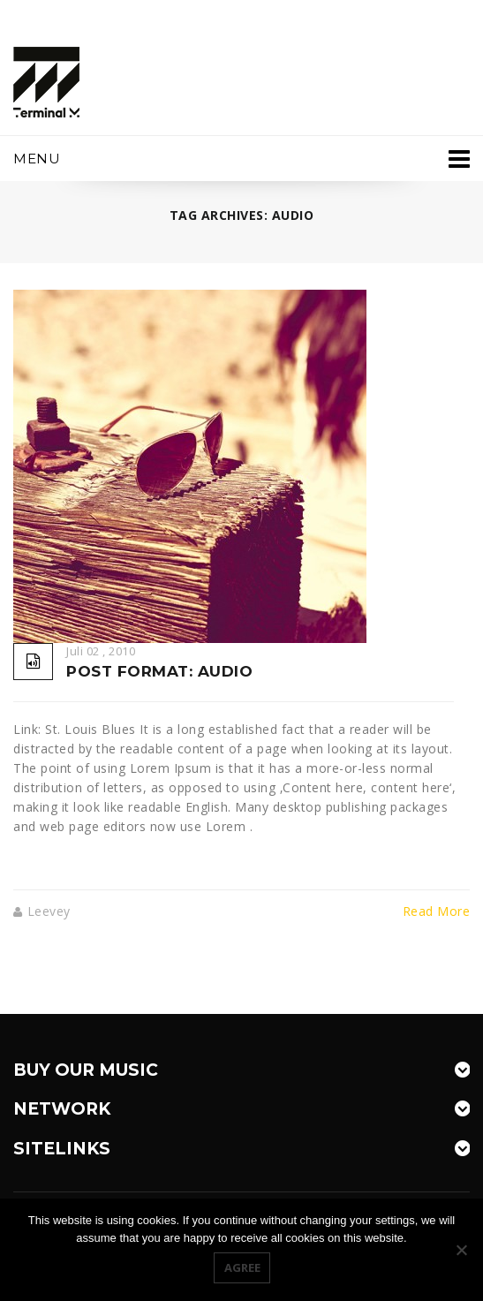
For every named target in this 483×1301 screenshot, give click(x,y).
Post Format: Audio (159, 671)
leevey (49, 911)
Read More (437, 911)
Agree (242, 1267)
